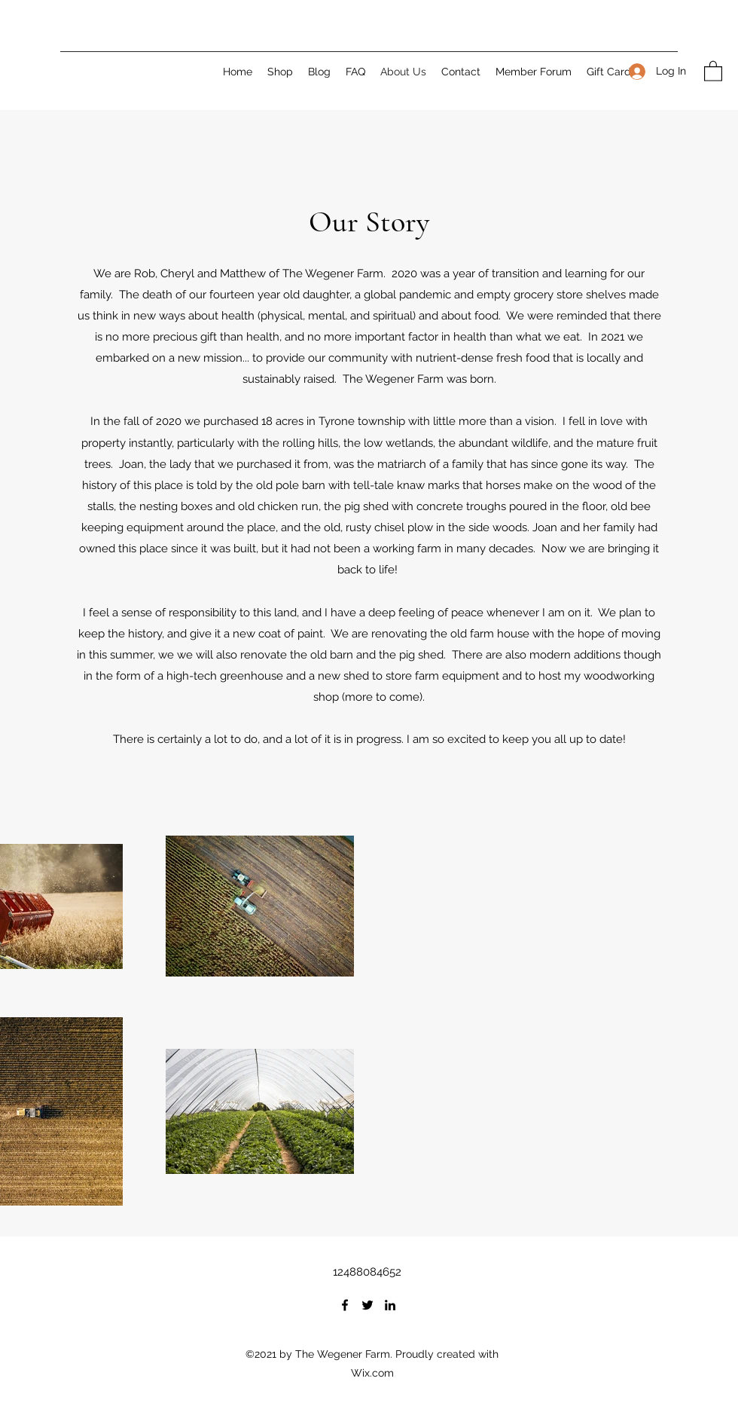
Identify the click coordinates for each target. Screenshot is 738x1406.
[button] (713, 70)
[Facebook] (344, 1305)
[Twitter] (367, 1305)
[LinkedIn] (390, 1305)
